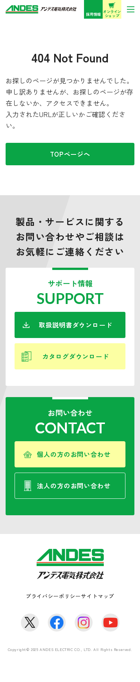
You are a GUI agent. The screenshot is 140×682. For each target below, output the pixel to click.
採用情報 (93, 14)
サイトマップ (97, 596)
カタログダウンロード (75, 356)
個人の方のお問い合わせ (73, 454)
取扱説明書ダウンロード (75, 324)
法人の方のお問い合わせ (73, 485)
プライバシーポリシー (53, 596)
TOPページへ (70, 154)
